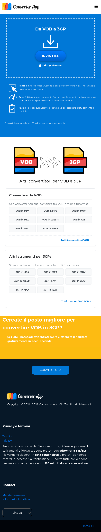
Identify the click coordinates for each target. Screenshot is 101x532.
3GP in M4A (22, 289)
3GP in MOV (78, 272)
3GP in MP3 (50, 272)
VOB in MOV (79, 210)
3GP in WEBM (22, 281)
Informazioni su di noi (16, 499)
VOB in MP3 (50, 210)
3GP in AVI (50, 281)
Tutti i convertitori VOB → (76, 240)
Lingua (17, 512)
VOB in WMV (50, 228)
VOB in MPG (22, 228)
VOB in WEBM (50, 219)
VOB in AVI (79, 219)
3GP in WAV (78, 281)
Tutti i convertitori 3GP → (76, 301)
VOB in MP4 (22, 210)
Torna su (88, 526)
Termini (7, 436)
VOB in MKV (22, 219)
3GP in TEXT (50, 289)
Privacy (7, 440)
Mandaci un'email (14, 495)
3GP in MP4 (22, 272)
